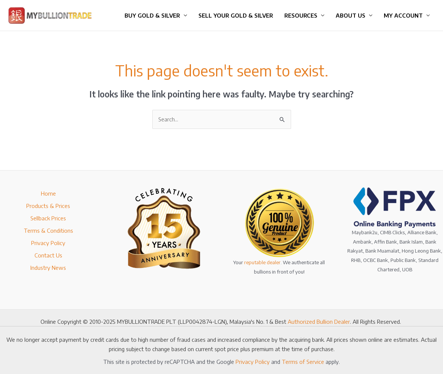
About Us (350, 15)
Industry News (48, 267)
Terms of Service (303, 361)
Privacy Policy (48, 242)
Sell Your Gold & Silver (235, 15)
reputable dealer (262, 262)
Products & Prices (48, 205)
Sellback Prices (48, 218)
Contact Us (48, 255)
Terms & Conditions (48, 230)
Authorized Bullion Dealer (319, 321)
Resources (300, 15)
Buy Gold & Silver (152, 15)
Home (48, 193)
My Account (403, 15)
